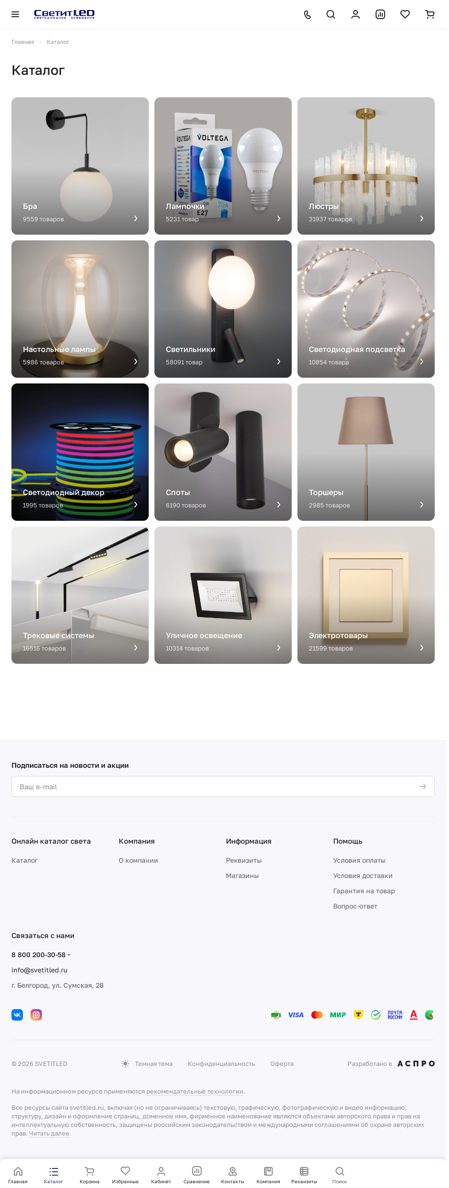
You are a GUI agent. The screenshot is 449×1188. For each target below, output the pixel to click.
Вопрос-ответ (355, 906)
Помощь (347, 841)
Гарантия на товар (364, 891)
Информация (249, 841)
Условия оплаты (359, 860)
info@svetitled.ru (39, 970)
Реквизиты (244, 860)
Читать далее (49, 1133)
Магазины (242, 875)
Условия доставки (363, 875)
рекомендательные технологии (194, 1091)
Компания (137, 841)
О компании (138, 860)
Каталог (24, 860)
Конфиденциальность (221, 1063)
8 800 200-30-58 (38, 954)
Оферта (282, 1063)
